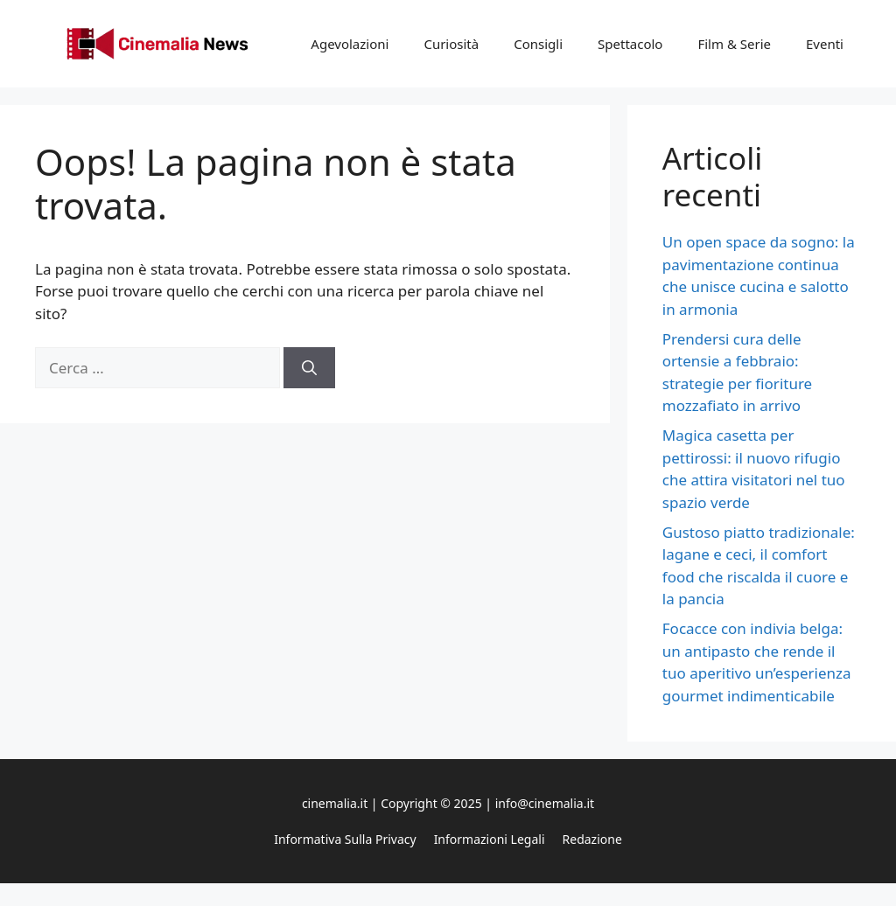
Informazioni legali (489, 839)
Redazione (592, 839)
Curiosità (451, 43)
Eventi (825, 43)
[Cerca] (309, 368)
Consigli (538, 43)
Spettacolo (630, 43)
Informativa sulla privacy (345, 839)
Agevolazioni (349, 43)
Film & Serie (734, 43)
